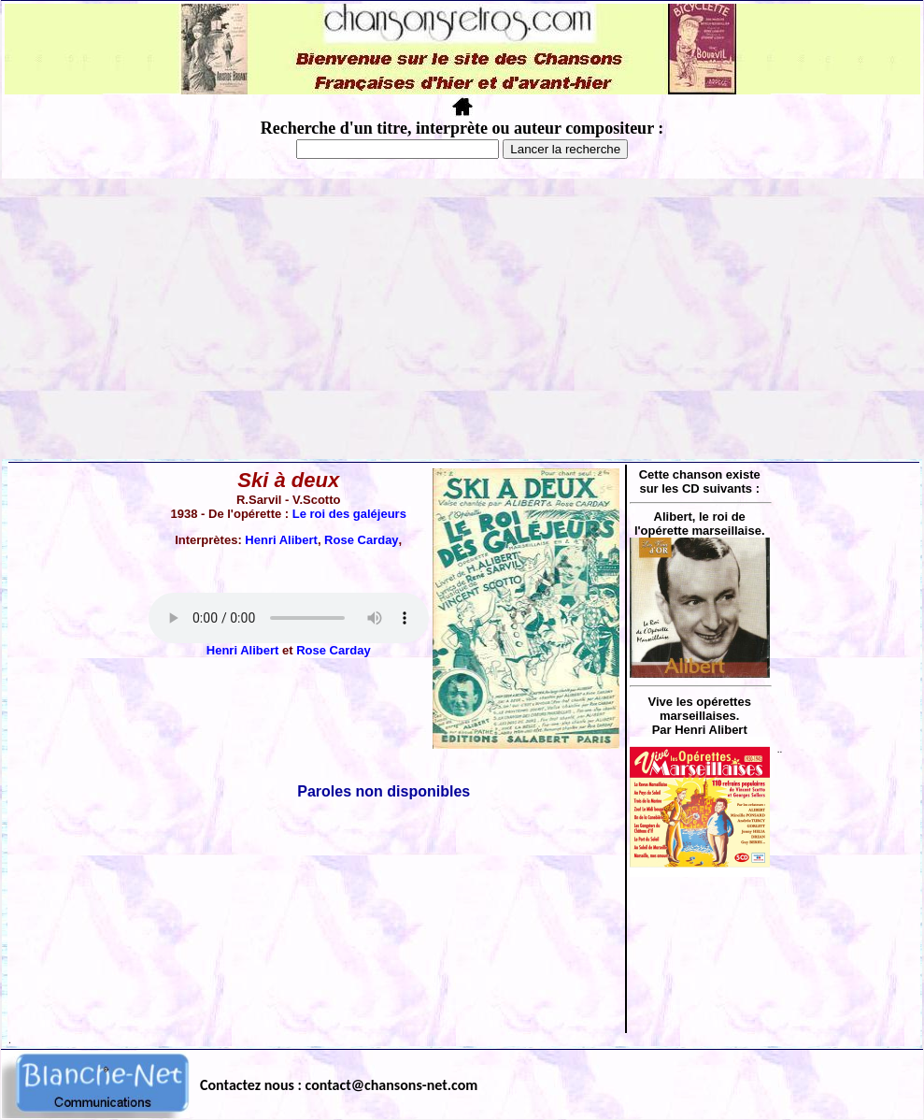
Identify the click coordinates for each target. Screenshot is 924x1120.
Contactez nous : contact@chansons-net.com (338, 1085)
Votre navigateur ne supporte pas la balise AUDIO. (289, 618)
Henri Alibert (281, 540)
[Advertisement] (462, 319)
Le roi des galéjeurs (349, 514)
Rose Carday (361, 540)
